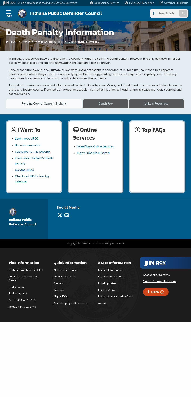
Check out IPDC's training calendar (32, 253)
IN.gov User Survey (65, 344)
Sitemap (59, 364)
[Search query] (167, 13)
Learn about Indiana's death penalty (34, 235)
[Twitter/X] (60, 290)
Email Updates (107, 358)
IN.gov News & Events (111, 351)
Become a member (27, 220)
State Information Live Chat (26, 344)
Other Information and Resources (42, 41)
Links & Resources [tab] (156, 103)
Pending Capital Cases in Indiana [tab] (44, 103)
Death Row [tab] (106, 103)
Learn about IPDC (27, 213)
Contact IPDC (24, 244)
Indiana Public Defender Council (66, 13)
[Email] (66, 290)
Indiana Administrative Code (115, 371)
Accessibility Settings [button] (156, 349)
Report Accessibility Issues (159, 356)
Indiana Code (106, 364)
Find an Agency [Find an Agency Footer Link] (18, 368)
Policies (58, 358)
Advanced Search (65, 351)
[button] (104, 3)
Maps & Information (110, 344)
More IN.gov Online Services (95, 221)
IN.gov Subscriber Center (93, 228)
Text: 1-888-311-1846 (22, 381)
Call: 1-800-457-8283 (22, 375)
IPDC (13, 41)
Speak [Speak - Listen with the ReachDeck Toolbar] (155, 366)
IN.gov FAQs (61, 371)
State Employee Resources (70, 377)
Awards (102, 377)
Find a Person (17, 361)
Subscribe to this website (32, 226)
